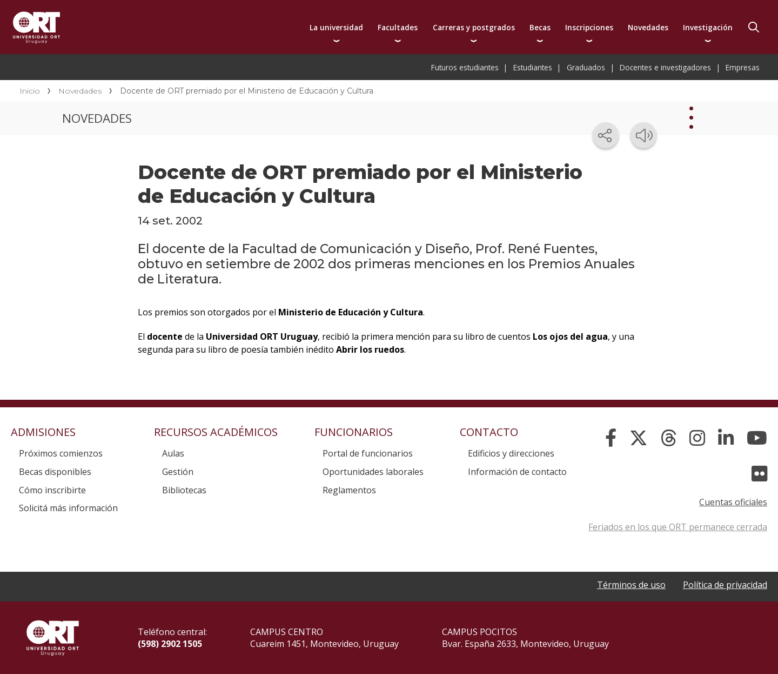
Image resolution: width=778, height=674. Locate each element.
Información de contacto (517, 472)
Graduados (586, 67)
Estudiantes (532, 67)
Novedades (648, 27)
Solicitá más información (68, 508)
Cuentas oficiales (733, 502)
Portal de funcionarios (368, 453)
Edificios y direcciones (511, 453)
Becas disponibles (55, 472)
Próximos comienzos (61, 453)
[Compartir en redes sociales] (606, 135)
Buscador (753, 27)
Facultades (398, 27)
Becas (540, 27)
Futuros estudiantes (465, 67)
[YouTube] (757, 438)
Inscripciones (589, 27)
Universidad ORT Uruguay (36, 27)
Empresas (743, 67)
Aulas (173, 453)
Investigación (708, 27)
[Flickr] (759, 474)
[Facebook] (610, 438)
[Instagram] (697, 438)
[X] (638, 438)
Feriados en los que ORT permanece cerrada (677, 527)
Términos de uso (631, 585)
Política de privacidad (725, 585)
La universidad (336, 27)
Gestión (177, 472)
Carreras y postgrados (474, 27)
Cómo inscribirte (52, 490)
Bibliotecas (184, 490)
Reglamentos (349, 490)
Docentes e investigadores (665, 67)
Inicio (29, 91)
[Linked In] (726, 438)
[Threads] (668, 438)
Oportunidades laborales (373, 472)
